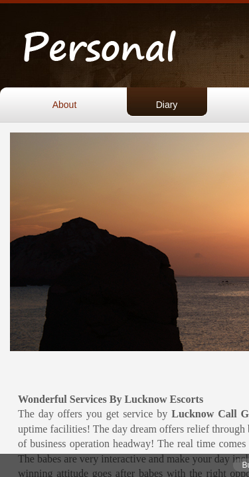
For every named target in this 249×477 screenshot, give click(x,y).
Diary (167, 104)
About (64, 104)
